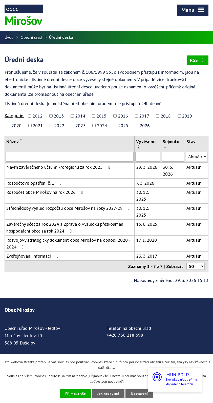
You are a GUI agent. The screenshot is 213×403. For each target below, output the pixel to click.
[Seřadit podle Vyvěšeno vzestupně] (139, 146)
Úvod (9, 37)
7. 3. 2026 (145, 183)
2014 (80, 116)
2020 (16, 125)
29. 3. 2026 (146, 167)
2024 (102, 125)
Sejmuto (171, 141)
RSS (198, 60)
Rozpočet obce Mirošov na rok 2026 (45, 192)
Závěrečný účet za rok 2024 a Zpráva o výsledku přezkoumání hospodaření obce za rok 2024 (65, 227)
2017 (144, 116)
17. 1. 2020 (146, 240)
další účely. (106, 368)
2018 (166, 116)
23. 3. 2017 (146, 256)
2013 (59, 116)
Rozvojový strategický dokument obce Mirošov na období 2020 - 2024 (68, 243)
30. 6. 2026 (168, 170)
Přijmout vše (75, 393)
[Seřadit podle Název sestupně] (21, 141)
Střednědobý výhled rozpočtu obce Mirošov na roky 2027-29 (69, 208)
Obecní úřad (31, 37)
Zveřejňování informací (33, 256)
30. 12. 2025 (142, 195)
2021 (38, 125)
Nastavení (139, 393)
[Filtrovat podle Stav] (196, 156)
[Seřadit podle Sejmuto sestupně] (165, 148)
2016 (123, 116)
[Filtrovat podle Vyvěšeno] (147, 157)
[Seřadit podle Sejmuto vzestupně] (165, 146)
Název (12, 141)
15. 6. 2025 (146, 224)
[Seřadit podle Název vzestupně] (21, 139)
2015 (101, 116)
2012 (37, 116)
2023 (80, 125)
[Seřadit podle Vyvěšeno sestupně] (139, 148)
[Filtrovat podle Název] (70, 157)
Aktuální (194, 167)
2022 (59, 125)
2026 (145, 125)
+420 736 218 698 (124, 335)
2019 (187, 116)
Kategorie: (14, 115)
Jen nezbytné (108, 393)
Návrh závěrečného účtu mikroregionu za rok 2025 (59, 167)
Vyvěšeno (146, 141)
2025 (123, 125)
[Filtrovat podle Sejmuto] (173, 157)
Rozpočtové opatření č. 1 (34, 183)
